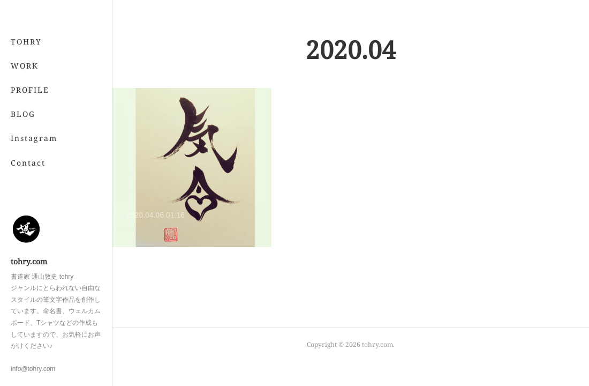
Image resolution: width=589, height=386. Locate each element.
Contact (28, 163)
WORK (25, 66)
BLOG (23, 114)
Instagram (34, 138)
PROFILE (30, 90)
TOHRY (26, 41)
